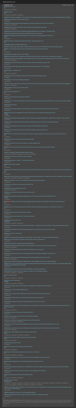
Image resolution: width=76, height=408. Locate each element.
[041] (6, 225)
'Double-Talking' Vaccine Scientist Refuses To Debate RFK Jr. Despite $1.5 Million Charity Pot (29, 285)
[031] (6, 261)
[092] (6, 17)
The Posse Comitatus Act (14, 91)
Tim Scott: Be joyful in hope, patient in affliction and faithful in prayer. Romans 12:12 (27, 129)
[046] (6, 201)
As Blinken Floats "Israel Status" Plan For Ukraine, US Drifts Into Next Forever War (27, 27)
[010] (6, 352)
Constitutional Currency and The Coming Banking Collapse (22, 392)
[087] (6, 33)
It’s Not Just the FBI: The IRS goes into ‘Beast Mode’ (20, 346)
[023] (6, 293)
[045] (6, 206)
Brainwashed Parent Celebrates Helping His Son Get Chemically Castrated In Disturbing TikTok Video (31, 196)
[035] (6, 245)
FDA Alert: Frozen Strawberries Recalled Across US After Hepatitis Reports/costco (27, 75)
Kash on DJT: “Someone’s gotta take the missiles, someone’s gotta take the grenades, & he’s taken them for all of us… (36, 206)
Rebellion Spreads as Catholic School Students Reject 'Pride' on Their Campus (26, 301)
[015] (6, 328)
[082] (6, 48)
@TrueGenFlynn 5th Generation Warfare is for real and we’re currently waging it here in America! (30, 35)
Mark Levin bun (11, 6)
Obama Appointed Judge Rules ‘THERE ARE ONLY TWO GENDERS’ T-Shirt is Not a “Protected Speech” (32, 261)
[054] (6, 164)
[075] (6, 75)
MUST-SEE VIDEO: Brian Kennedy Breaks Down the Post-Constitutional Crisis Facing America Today (31, 229)
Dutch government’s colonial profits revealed (18, 19)
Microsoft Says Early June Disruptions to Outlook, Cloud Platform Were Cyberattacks (28, 126)
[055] (6, 160)
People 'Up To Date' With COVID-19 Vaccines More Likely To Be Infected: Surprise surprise (29, 293)
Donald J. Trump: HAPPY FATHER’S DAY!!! (18, 289)
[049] (6, 188)
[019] (6, 312)
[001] (6, 394)
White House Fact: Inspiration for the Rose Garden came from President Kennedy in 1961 (29, 62)
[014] (6, 332)
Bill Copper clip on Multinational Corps (17, 188)
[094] (6, 6)
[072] (6, 87)
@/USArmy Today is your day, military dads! (18, 87)
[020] (6, 305)
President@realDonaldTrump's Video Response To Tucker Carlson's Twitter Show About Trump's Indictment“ (33, 108)
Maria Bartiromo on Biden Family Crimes (17, 44)
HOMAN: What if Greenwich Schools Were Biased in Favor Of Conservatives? (26, 297)
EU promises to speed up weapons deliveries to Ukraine (21, 139)
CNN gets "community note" (14, 70)
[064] (6, 122)
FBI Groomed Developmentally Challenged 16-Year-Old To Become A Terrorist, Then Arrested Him (31, 23)
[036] (6, 243)
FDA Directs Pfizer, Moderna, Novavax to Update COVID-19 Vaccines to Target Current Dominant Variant (32, 245)
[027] (6, 275)
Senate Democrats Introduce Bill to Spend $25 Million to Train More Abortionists (26, 269)
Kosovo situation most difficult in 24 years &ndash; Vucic (21, 192)
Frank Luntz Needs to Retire (14, 342)
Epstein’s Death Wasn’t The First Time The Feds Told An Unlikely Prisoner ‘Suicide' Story (29, 357)
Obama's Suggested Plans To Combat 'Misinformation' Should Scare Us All (25, 361)
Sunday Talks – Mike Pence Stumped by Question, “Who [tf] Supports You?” (26, 41)
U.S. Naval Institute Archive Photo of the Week (18, 96)
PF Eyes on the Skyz (12, 380)
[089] (6, 27)
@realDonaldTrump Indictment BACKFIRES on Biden (20, 374)
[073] (6, 83)
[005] (6, 374)
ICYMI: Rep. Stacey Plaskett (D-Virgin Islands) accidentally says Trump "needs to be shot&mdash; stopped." (33, 122)
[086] (6, 35)
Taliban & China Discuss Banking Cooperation (18, 79)
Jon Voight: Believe (12, 275)
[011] (6, 346)
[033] (6, 253)
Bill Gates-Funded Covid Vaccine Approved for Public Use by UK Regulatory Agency (27, 271)
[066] (6, 112)
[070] (6, 96)
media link (7, 9)
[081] (6, 54)
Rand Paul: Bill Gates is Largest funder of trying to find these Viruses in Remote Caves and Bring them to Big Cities (35, 56)
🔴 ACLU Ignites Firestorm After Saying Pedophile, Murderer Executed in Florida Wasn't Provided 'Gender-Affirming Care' (36, 201)
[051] (6, 180)
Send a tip (5, 405)
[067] (6, 108)
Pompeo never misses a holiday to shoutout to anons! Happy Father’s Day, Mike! (27, 370)
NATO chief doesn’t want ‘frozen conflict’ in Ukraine (20, 156)
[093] (6, 12)
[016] (6, 324)
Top (4, 398)
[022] (6, 297)
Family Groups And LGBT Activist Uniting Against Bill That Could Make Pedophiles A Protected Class (31, 253)
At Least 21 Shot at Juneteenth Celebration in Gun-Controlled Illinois (24, 320)
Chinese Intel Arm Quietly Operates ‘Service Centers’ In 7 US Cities (23, 352)
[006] (6, 370)
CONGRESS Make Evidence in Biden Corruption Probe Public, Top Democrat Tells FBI (28, 394)
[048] (6, 192)
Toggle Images (70, 5)
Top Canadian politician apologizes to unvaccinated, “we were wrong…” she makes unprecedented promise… (33, 237)
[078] (6, 62)
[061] (6, 133)
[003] (6, 387)
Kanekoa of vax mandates (14, 164)
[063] (6, 126)
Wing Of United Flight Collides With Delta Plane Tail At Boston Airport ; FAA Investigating (29, 66)
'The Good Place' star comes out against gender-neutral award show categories (26, 180)
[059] (6, 143)
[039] (6, 233)
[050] (6, 184)
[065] (6, 118)
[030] (6, 263)
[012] (6, 342)
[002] (6, 392)
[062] (6, 129)
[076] (6, 70)
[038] (6, 237)
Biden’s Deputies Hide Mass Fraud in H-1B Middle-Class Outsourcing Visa (25, 33)
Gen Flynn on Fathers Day (14, 280)
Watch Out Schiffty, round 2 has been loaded (18, 54)
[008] (6, 361)
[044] (6, 212)
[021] (6, 301)
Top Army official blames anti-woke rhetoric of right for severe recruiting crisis (26, 239)
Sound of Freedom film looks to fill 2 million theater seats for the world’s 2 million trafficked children (31, 147)
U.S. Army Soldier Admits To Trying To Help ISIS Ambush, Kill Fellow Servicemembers (28, 48)
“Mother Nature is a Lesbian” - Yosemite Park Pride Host (21, 160)
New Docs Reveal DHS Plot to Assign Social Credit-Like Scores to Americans (26, 249)
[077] (6, 66)
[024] (6, 289)
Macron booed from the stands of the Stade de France (20, 312)
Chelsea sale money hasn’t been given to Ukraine (19, 212)
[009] (6, 357)
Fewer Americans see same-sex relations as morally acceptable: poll (24, 143)
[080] (6, 56)
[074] (6, 79)
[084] (6, 44)
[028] (6, 271)
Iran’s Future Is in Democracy (15, 233)
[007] (6, 366)
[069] (6, 100)
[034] (6, 249)
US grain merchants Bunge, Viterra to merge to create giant (22, 337)
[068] (6, 104)
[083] (6, 46)
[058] (6, 147)
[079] (6, 58)
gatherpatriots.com (9, 2)
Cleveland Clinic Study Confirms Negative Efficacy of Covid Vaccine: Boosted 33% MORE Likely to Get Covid (33, 324)
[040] (6, 229)
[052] (6, 176)
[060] (6, 139)
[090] (6, 23)
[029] (6, 269)
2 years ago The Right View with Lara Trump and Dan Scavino (22, 332)
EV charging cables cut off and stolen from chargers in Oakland (23, 316)
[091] (6, 19)
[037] (6, 239)
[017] (6, 320)
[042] (6, 220)
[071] (6, 91)
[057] (6, 152)
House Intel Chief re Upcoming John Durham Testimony (21, 243)
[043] (6, 216)
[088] (6, 31)
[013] (6, 337)
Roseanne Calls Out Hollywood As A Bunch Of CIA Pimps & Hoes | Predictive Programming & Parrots (31, 112)
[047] (6, 196)
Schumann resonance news (14, 220)
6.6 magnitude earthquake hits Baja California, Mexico (20, 152)
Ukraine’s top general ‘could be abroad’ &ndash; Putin (20, 184)
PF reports (10, 12)
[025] (6, 285)
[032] (6, 257)
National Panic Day (12, 104)
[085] (6, 41)
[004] (6, 380)
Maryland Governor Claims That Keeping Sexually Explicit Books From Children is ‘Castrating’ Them (31, 31)
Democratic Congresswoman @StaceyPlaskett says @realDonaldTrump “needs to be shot (29, 257)
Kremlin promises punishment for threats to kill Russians (21, 216)
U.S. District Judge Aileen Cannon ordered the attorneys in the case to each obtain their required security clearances (35, 46)
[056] (6, 156)
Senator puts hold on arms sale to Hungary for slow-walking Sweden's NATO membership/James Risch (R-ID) (33, 328)
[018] (6, 316)
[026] (6, 280)
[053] (6, 169)
